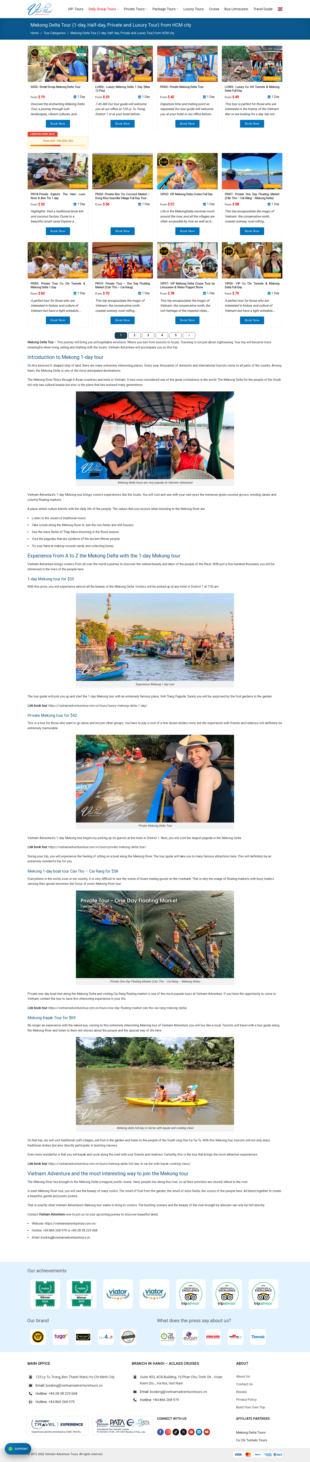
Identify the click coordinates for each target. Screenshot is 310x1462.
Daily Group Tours (104, 9)
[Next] (189, 335)
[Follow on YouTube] (207, 1432)
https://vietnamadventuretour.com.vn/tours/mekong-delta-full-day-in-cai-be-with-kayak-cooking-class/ (119, 1164)
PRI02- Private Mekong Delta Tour (182, 87)
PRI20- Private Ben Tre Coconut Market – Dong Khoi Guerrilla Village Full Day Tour (122, 196)
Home (34, 33)
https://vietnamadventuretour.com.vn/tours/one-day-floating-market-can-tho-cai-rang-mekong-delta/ (117, 1008)
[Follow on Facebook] (160, 1432)
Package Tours (165, 9)
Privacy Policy (246, 1399)
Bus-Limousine (236, 9)
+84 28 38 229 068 (62, 1393)
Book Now (57, 123)
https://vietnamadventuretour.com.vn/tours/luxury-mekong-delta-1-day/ (97, 706)
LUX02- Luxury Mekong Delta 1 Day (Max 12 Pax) (122, 89)
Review (241, 1392)
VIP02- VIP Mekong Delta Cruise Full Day (186, 194)
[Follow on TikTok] (176, 1432)
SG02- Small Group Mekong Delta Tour (55, 87)
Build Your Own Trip (250, 1407)
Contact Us (244, 1384)
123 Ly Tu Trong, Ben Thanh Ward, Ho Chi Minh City (75, 1377)
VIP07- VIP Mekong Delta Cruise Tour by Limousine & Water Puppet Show (187, 285)
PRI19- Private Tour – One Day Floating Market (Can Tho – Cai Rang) (122, 285)
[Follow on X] (183, 1432)
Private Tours (135, 9)
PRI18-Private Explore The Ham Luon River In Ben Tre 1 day (58, 196)
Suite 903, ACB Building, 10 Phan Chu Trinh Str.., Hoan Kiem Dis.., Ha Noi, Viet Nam (181, 1380)
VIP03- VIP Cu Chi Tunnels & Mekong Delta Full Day (252, 285)
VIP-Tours (75, 9)
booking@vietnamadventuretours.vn (74, 1385)
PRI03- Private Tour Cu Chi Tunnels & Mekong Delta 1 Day (58, 285)
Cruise (214, 9)
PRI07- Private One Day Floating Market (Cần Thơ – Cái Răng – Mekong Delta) (252, 196)
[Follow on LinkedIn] (199, 1432)
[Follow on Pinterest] (191, 1432)
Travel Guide (263, 9)
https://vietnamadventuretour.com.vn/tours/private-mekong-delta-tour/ (97, 847)
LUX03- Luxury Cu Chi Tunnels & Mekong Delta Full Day (252, 89)
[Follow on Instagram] (168, 1432)
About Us (243, 1376)
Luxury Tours (193, 9)
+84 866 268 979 (61, 1402)
